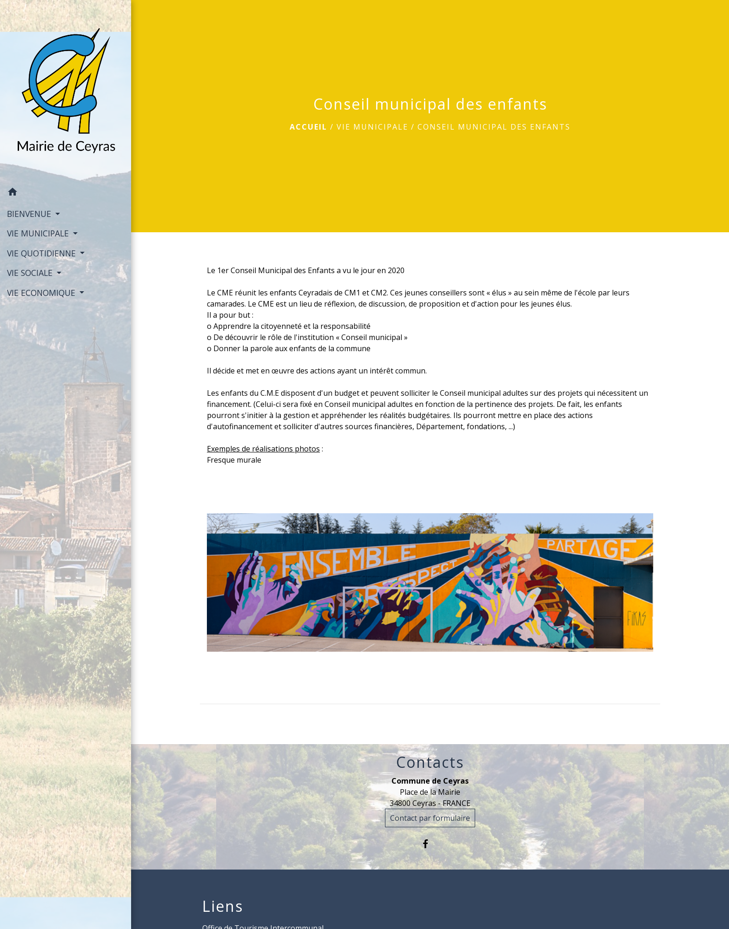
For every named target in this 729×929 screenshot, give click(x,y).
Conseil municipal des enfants (494, 127)
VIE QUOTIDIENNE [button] (42, 253)
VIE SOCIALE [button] (31, 272)
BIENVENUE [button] (30, 213)
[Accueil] (65, 91)
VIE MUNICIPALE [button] (39, 233)
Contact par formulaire (430, 818)
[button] (65, 193)
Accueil (308, 127)
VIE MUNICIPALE (372, 127)
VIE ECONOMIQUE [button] (42, 292)
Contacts (430, 762)
